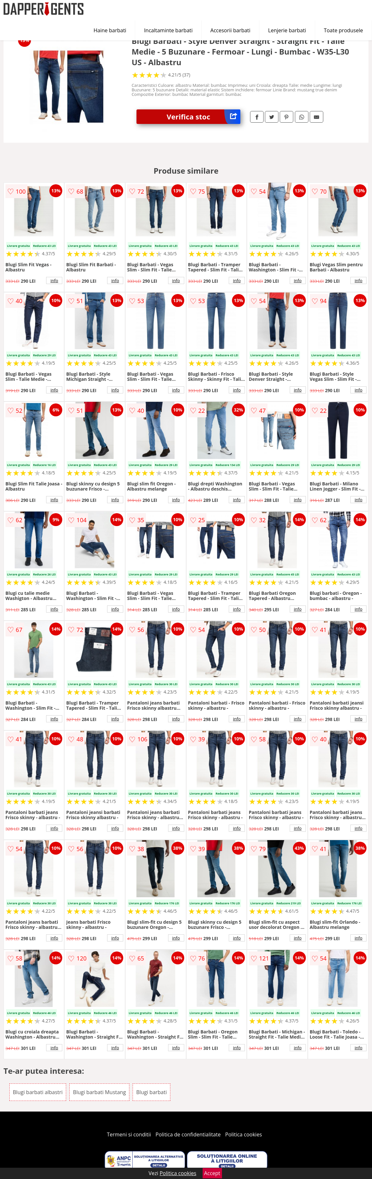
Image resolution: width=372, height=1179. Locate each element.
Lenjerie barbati (287, 30)
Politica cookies (243, 1134)
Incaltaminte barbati (168, 30)
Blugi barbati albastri (38, 1092)
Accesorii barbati (230, 30)
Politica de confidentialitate (188, 1134)
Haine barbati (110, 30)
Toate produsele (343, 30)
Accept (212, 1173)
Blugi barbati (151, 1092)
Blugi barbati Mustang (99, 1092)
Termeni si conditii (129, 1134)
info (54, 280)
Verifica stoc (204, 116)
